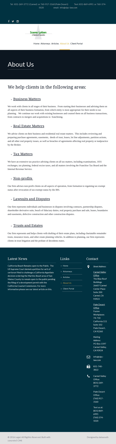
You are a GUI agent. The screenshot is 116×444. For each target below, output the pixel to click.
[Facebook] (8, 21)
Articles (55, 43)
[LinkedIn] (18, 21)
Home (36, 43)
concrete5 (12, 440)
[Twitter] (13, 21)
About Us (64, 43)
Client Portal (76, 43)
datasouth (103, 437)
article (41, 289)
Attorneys (45, 43)
